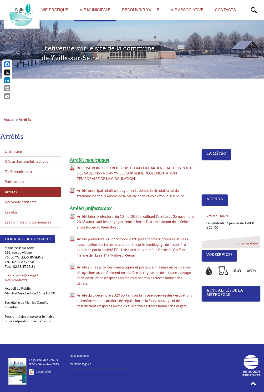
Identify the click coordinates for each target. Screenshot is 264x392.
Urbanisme (13, 151)
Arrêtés (25, 119)
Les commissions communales (28, 222)
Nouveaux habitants (20, 202)
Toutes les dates (246, 243)
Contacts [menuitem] (225, 10)
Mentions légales (80, 364)
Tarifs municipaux (18, 171)
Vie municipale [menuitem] (95, 10)
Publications (14, 181)
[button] (253, 385)
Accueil (9, 119)
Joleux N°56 (43, 371)
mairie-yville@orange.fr (22, 275)
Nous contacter (16, 280)
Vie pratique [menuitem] (54, 10)
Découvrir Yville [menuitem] (140, 10)
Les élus (11, 212)
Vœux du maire (217, 216)
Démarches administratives (26, 161)
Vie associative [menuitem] (187, 10)
